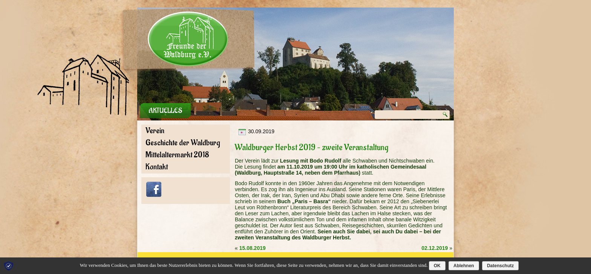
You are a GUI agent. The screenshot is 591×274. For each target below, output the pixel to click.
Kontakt (156, 167)
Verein (154, 131)
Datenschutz (500, 265)
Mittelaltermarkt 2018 (177, 155)
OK (437, 265)
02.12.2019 (434, 248)
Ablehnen (463, 265)
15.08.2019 (252, 248)
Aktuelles (165, 110)
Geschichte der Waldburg (182, 143)
